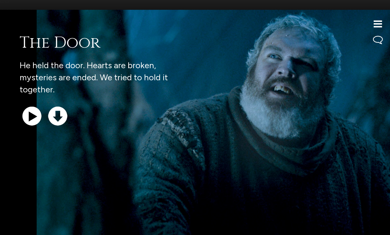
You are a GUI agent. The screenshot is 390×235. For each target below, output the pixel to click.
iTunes (87, 226)
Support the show (36, 226)
